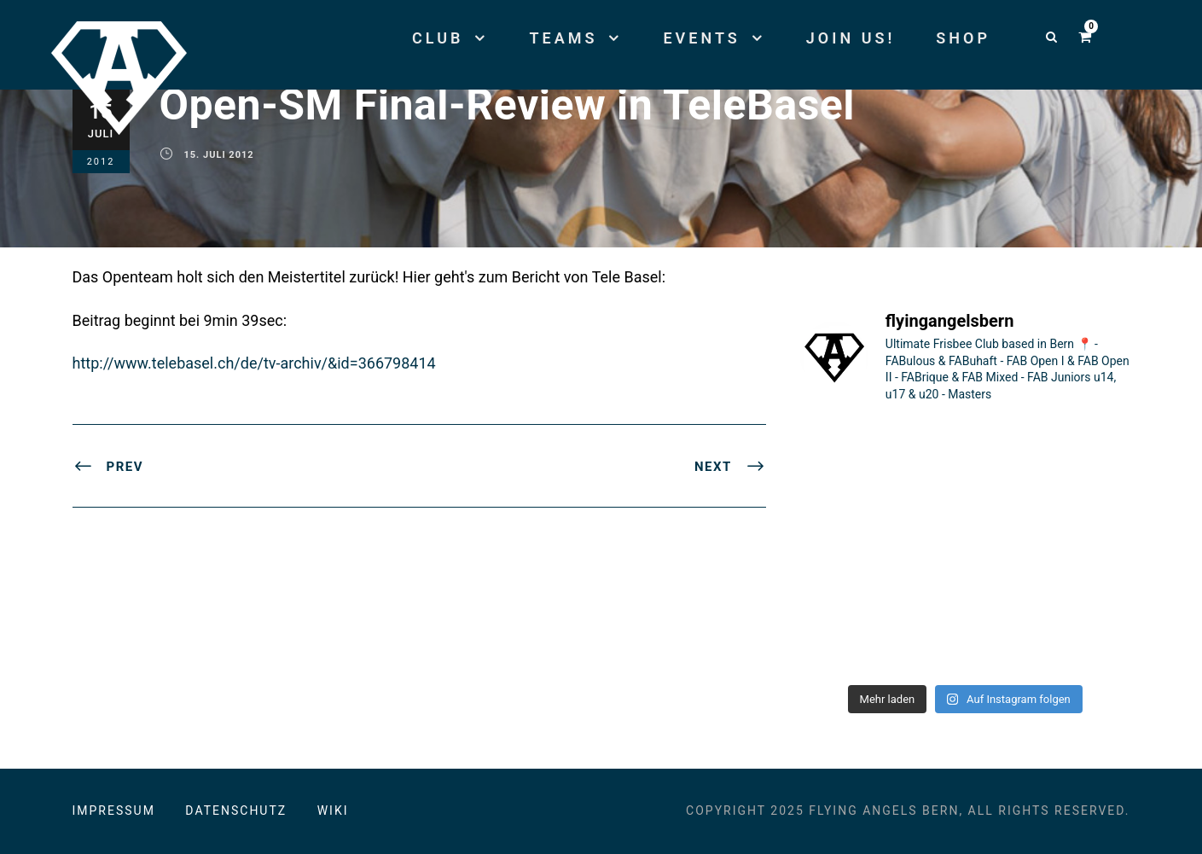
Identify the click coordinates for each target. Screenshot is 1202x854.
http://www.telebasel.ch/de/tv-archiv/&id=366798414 (254, 363)
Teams (563, 38)
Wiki (333, 810)
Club (437, 38)
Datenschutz (236, 810)
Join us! (850, 38)
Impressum (114, 810)
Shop (963, 38)
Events (701, 38)
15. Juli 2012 (219, 154)
